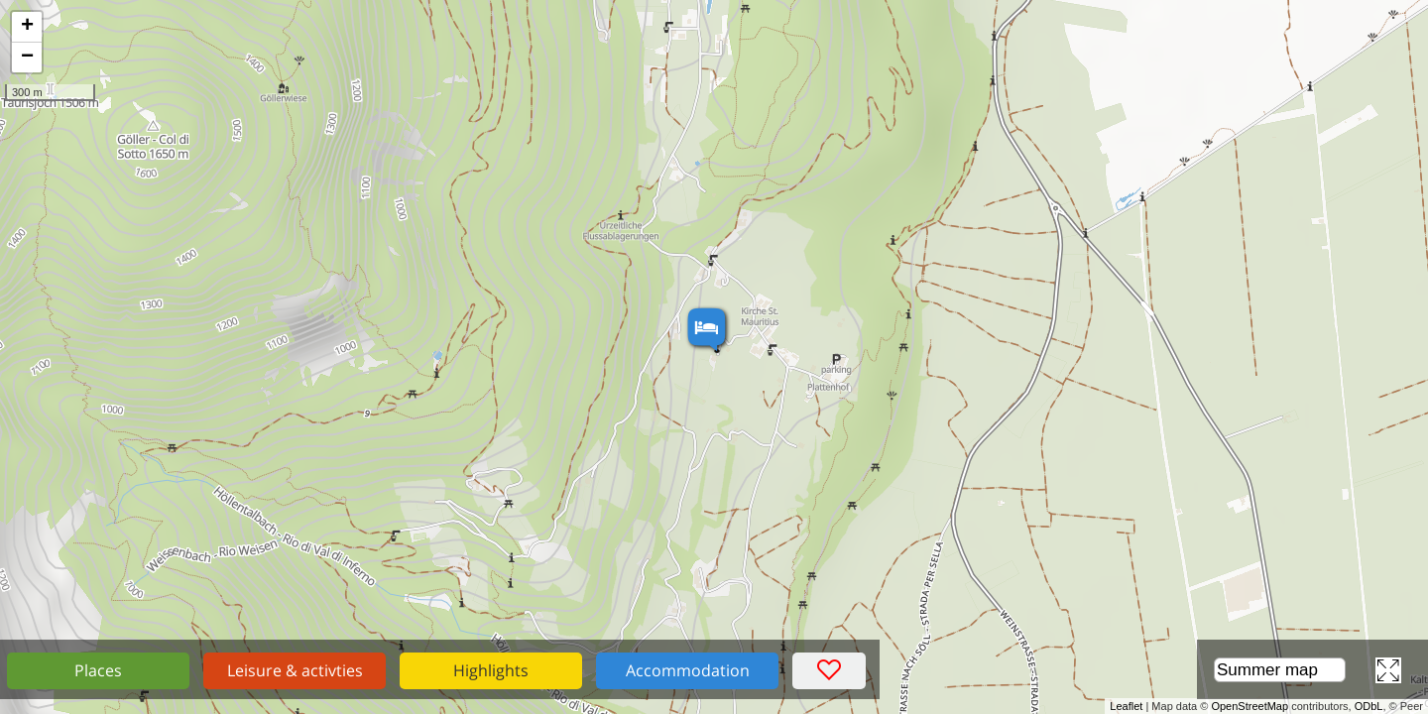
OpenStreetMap (1249, 706)
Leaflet (1126, 706)
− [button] (27, 57)
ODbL (1369, 706)
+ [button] (27, 27)
